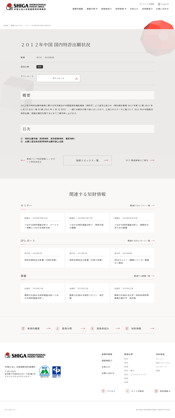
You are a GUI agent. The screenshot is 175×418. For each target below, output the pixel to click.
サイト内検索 (147, 4)
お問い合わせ (162, 8)
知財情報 (139, 328)
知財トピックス (17, 25)
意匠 (126, 362)
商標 (126, 366)
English (163, 4)
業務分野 (70, 328)
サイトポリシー (10, 410)
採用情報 (147, 8)
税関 (126, 382)
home (6, 25)
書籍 (158, 370)
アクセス (108, 391)
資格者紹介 (106, 8)
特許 (126, 359)
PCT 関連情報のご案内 (140, 160)
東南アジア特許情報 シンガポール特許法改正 (38, 160)
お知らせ (134, 8)
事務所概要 (77, 8)
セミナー (160, 359)
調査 (126, 378)
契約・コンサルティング (135, 374)
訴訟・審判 (129, 370)
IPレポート (161, 366)
